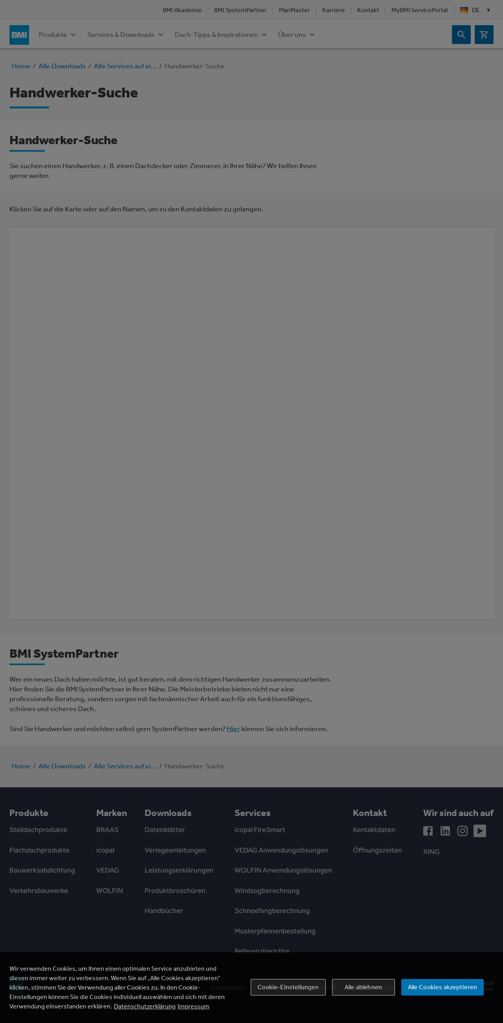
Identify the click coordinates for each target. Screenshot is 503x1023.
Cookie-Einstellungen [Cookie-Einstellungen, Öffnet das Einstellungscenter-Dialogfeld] (288, 987)
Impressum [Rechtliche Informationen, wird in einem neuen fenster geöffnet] (193, 1006)
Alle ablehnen (363, 987)
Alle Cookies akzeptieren (442, 987)
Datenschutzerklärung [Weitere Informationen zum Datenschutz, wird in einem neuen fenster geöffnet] (145, 1006)
